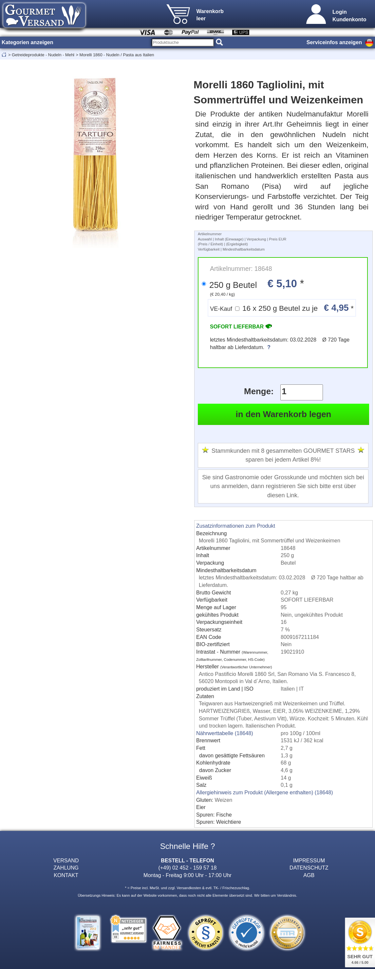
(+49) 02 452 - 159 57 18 (188, 868)
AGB (308, 875)
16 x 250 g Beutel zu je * (282, 308)
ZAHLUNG (66, 868)
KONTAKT (66, 875)
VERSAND (66, 860)
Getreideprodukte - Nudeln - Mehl (43, 54)
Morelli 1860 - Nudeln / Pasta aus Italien (116, 54)
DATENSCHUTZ (309, 868)
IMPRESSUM (309, 860)
